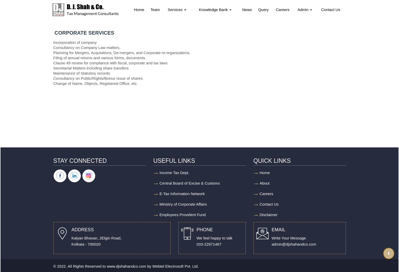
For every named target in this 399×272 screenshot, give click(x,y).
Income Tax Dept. (174, 172)
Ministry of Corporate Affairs (183, 204)
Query (263, 9)
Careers (282, 9)
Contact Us (330, 9)
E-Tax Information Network (182, 194)
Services (177, 9)
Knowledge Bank (215, 9)
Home (139, 9)
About (265, 183)
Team (155, 9)
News (247, 9)
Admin (305, 9)
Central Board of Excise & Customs (190, 183)
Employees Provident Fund (183, 215)
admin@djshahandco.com (294, 244)
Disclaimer (269, 215)
